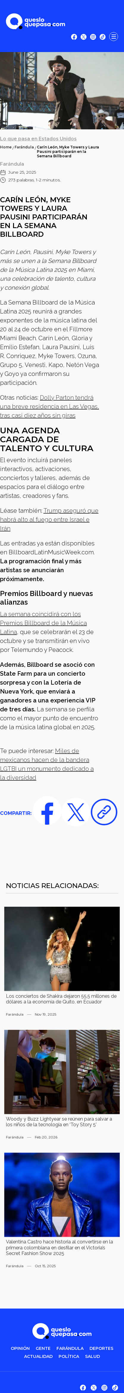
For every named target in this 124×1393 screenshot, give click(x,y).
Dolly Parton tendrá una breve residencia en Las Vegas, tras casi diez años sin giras (49, 406)
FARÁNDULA (70, 1348)
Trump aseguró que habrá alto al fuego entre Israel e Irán (49, 519)
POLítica (69, 1356)
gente (43, 1348)
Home (6, 147)
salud (92, 1356)
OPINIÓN (20, 1348)
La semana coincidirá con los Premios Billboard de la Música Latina (43, 623)
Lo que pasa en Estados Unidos (38, 139)
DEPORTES (101, 1348)
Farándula (24, 147)
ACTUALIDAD (38, 1356)
